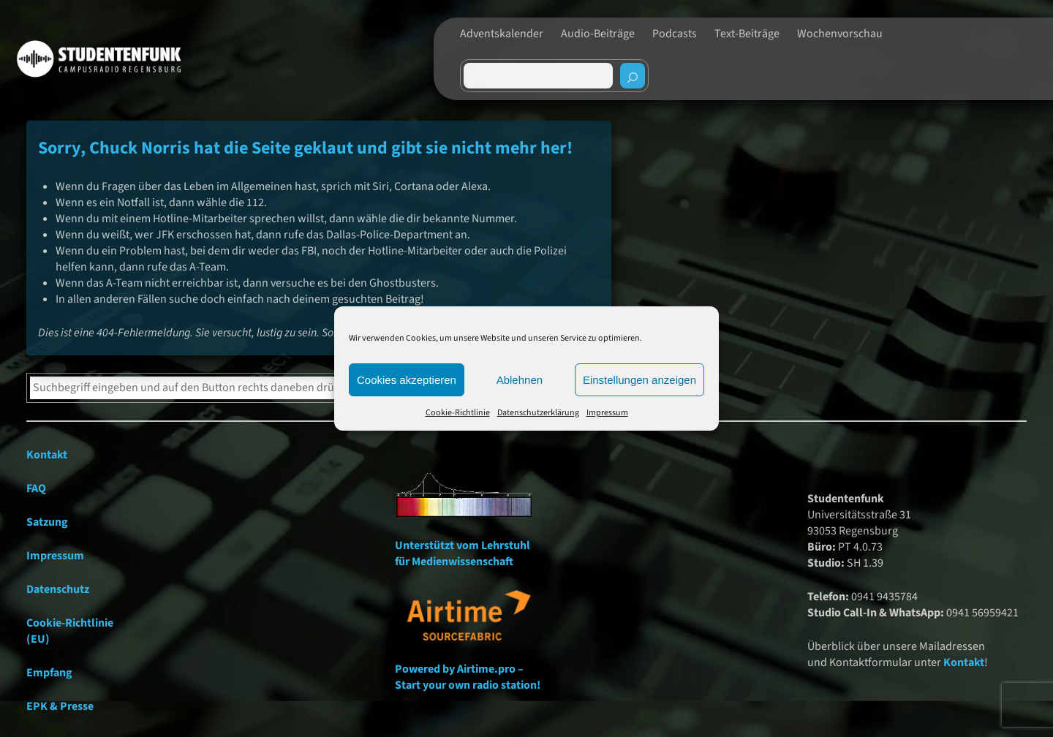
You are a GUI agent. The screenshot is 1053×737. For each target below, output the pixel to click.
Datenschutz (57, 589)
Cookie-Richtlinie (458, 413)
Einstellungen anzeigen (639, 380)
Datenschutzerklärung (538, 413)
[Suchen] (632, 75)
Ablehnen (520, 380)
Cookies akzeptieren (406, 380)
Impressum (607, 413)
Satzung (47, 522)
